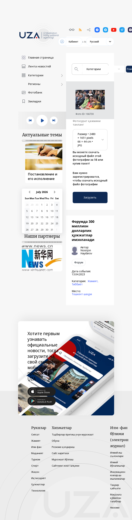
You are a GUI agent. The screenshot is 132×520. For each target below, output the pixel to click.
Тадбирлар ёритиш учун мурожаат (73, 434)
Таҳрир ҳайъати (115, 486)
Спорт (35, 465)
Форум (78, 262)
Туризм (35, 459)
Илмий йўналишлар (117, 464)
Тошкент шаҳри (82, 294)
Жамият (35, 440)
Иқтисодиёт (38, 478)
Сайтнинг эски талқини (65, 465)
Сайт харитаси (60, 453)
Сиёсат (35, 434)
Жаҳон (35, 472)
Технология (38, 490)
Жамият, (93, 281)
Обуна (55, 440)
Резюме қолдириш (63, 447)
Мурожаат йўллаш (62, 459)
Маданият (37, 453)
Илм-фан (36, 447)
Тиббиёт (77, 284)
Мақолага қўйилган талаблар (115, 498)
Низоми (114, 507)
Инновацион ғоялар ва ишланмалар (117, 475)
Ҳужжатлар (38, 484)
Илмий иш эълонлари (116, 454)
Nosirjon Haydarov (86, 252)
